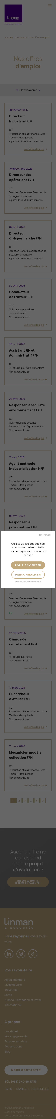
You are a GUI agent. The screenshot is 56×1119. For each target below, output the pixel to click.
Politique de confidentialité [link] (28, 581)
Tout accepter (28, 565)
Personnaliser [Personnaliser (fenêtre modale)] (28, 574)
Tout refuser (45, 534)
